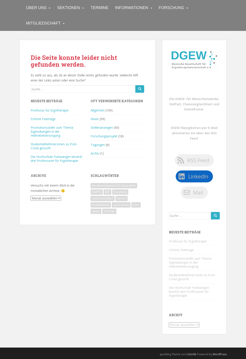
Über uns (36, 8)
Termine (99, 8)
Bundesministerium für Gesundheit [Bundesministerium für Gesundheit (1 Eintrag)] (114, 185)
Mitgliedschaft (43, 23)
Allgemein (97, 110)
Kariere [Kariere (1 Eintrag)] (121, 198)
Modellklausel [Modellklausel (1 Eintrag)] (100, 205)
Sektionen (68, 8)
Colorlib (191, 354)
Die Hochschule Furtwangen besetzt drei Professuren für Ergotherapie (56, 159)
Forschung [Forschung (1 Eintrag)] (120, 192)
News (95, 119)
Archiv (95, 153)
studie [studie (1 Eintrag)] (96, 211)
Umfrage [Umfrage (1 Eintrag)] (109, 211)
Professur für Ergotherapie (50, 110)
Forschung (171, 8)
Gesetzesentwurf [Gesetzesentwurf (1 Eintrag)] (102, 198)
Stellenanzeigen (102, 127)
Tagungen (98, 145)
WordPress (220, 354)
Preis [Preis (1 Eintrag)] (136, 205)
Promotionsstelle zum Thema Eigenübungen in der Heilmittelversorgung (52, 131)
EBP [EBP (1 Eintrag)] (107, 192)
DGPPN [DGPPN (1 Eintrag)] (96, 192)
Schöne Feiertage (43, 119)
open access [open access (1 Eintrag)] (121, 205)
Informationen (131, 8)
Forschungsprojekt (104, 136)
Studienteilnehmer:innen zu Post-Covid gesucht (54, 146)
